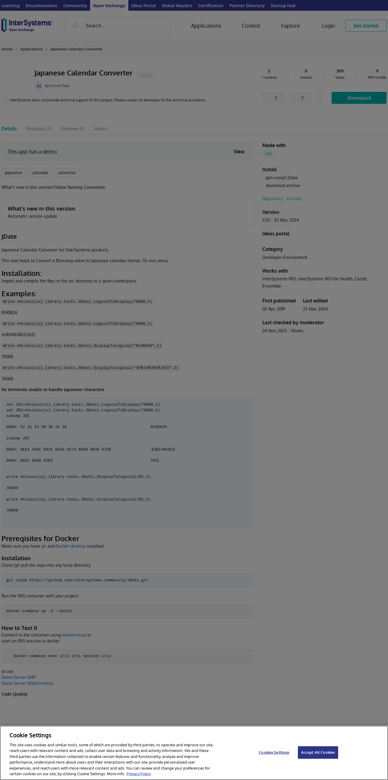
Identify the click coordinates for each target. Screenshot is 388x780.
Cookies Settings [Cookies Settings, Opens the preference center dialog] (274, 752)
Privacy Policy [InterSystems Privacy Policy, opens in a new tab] (139, 773)
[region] (194, 753)
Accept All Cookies (318, 752)
